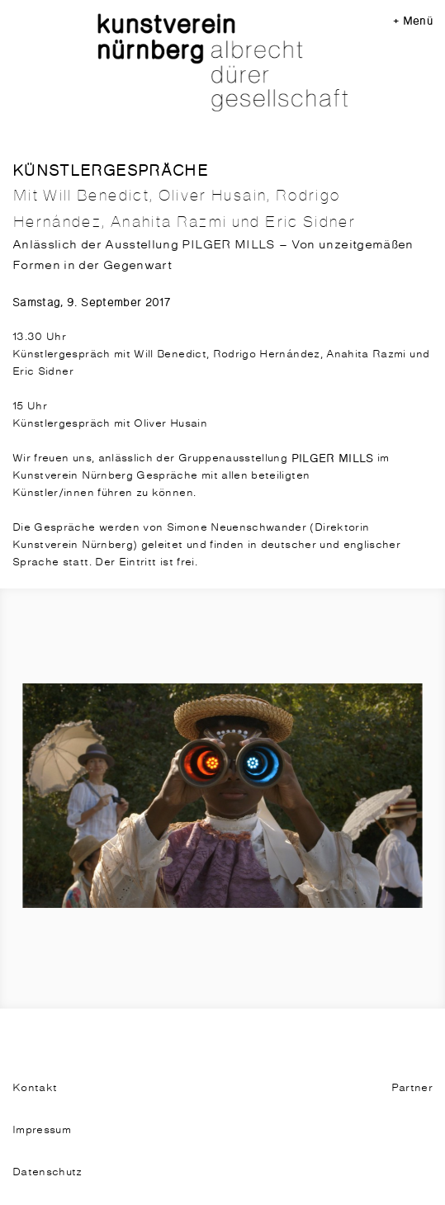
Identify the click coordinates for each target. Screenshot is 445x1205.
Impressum (41, 1130)
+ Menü (413, 21)
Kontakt (34, 1088)
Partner (412, 1088)
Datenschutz (47, 1172)
